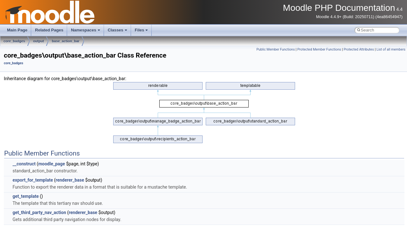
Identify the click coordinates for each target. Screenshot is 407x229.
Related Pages (49, 30)
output (38, 41)
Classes (117, 30)
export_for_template (32, 180)
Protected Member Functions (319, 49)
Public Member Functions (275, 49)
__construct (23, 163)
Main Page (17, 30)
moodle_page (51, 163)
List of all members (390, 49)
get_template (25, 196)
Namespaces (85, 30)
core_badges (14, 41)
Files (141, 30)
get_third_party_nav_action (39, 212)
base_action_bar (65, 41)
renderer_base (70, 180)
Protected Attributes (359, 49)
